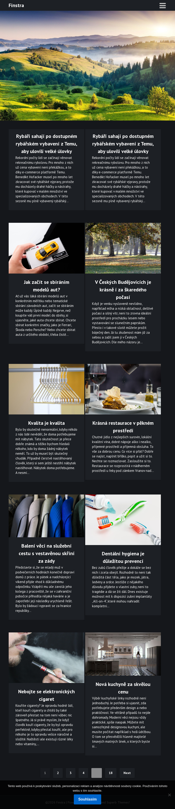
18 (111, 773)
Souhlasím (87, 799)
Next (127, 773)
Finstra (16, 5)
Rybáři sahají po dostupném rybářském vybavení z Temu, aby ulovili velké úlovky (46, 143)
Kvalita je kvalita (46, 423)
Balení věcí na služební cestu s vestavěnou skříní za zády (47, 553)
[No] (169, 795)
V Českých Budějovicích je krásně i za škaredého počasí (123, 289)
